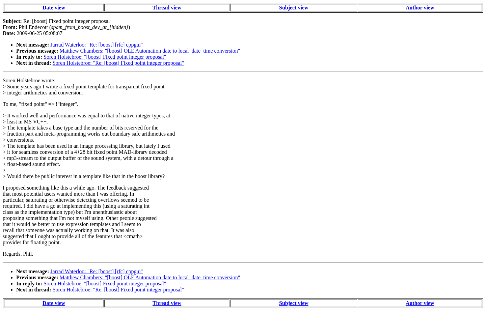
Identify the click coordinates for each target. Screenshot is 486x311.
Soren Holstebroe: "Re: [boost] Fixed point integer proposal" (118, 63)
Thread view (167, 7)
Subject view (293, 7)
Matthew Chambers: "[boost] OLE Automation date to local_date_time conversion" (150, 51)
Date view (54, 7)
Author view (420, 7)
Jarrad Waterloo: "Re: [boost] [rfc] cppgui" (96, 45)
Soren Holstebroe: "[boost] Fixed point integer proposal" (105, 57)
